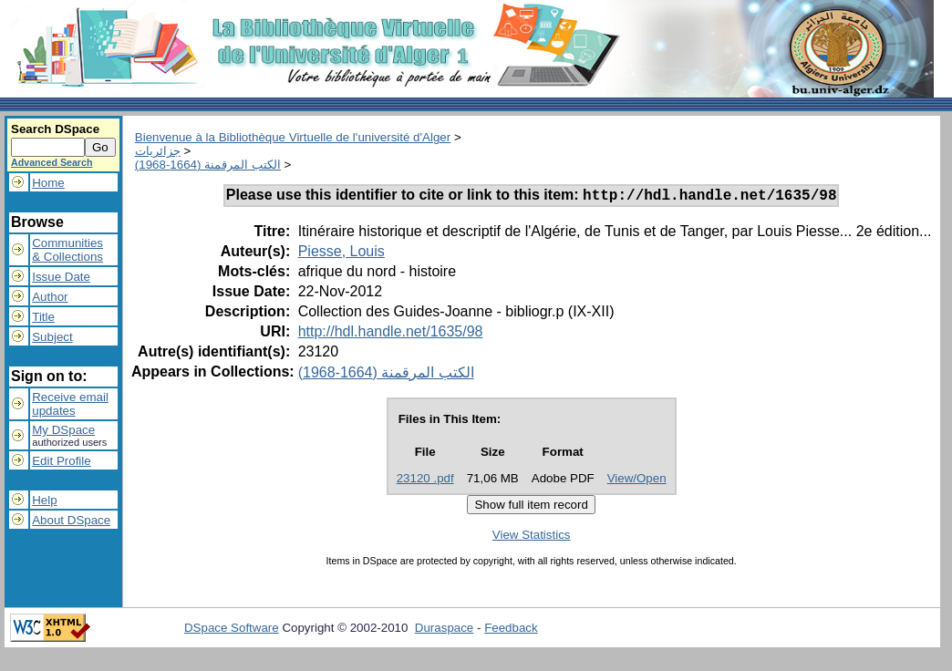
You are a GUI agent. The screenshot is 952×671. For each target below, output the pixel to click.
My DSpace (63, 430)
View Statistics (531, 537)
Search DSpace (55, 129)
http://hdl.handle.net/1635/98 (390, 334)
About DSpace (71, 520)
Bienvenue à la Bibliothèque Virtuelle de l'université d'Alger (292, 137)
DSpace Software (231, 630)
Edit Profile (61, 461)
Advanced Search (51, 162)
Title (43, 317)
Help (44, 500)
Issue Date (61, 277)
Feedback (511, 630)
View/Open (637, 481)
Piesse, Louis (341, 254)
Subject (52, 337)
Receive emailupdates (70, 404)
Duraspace (444, 630)
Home (48, 183)
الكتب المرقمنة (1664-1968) (208, 164)
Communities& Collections (67, 249)
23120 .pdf (425, 481)
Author (49, 297)
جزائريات (158, 151)
